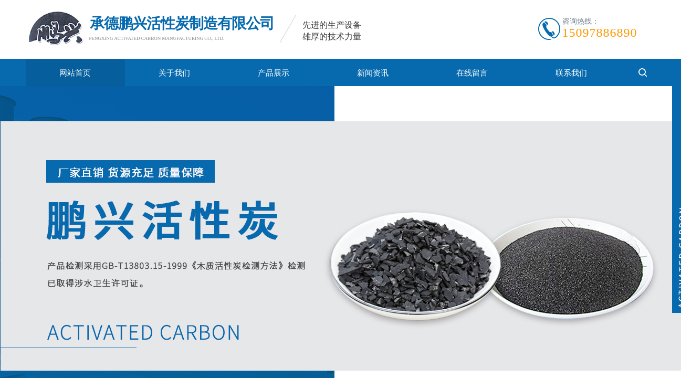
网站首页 (75, 73)
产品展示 (273, 73)
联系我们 (571, 73)
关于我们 (174, 73)
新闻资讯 (373, 73)
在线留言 (472, 73)
